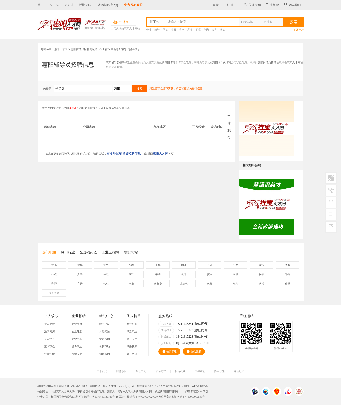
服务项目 (121, 371)
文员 (54, 265)
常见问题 (104, 331)
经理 (106, 274)
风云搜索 (132, 346)
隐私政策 (219, 371)
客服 (287, 265)
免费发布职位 (133, 5)
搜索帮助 (104, 339)
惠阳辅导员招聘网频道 (84, 49)
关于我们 (102, 371)
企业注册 (77, 331)
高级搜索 (298, 29)
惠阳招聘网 (169, 391)
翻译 (54, 283)
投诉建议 (180, 371)
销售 (132, 265)
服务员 (158, 283)
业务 (106, 265)
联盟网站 (131, 252)
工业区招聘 (110, 252)
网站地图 (239, 371)
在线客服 (169, 351)
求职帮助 (104, 346)
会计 (209, 265)
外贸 (287, 274)
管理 (148, 29)
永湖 (206, 29)
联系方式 (160, 371)
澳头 (222, 29)
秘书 (287, 283)
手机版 (272, 5)
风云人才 (132, 339)
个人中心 (49, 339)
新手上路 (104, 323)
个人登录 (49, 323)
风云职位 (132, 331)
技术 (209, 274)
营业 (106, 283)
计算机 (184, 283)
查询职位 (49, 346)
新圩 (157, 29)
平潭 (198, 29)
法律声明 (200, 371)
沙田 (173, 29)
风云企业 (132, 323)
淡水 (181, 29)
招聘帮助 (104, 354)
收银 (132, 283)
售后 (261, 283)
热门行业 (68, 252)
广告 (80, 283)
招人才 (68, 5)
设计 (183, 274)
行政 (54, 274)
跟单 (80, 265)
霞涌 (189, 29)
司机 (235, 274)
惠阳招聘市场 (172, 62)
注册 (232, 5)
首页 (40, 5)
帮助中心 (141, 371)
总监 (235, 283)
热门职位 (49, 253)
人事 (80, 274)
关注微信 (252, 5)
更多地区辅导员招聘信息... (125, 153)
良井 (214, 29)
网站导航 (292, 5)
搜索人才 (77, 354)
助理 (183, 265)
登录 (217, 5)
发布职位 (77, 346)
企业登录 (77, 323)
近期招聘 (85, 5)
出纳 (235, 265)
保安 (261, 274)
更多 (54, 293)
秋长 (165, 29)
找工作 (54, 5)
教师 (209, 283)
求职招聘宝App (108, 5)
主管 (132, 274)
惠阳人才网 (61, 49)
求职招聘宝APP (193, 391)
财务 (261, 265)
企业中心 (77, 339)
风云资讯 (132, 354)
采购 (158, 274)
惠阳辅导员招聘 (115, 62)
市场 (158, 265)
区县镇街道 (88, 252)
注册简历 (49, 331)
